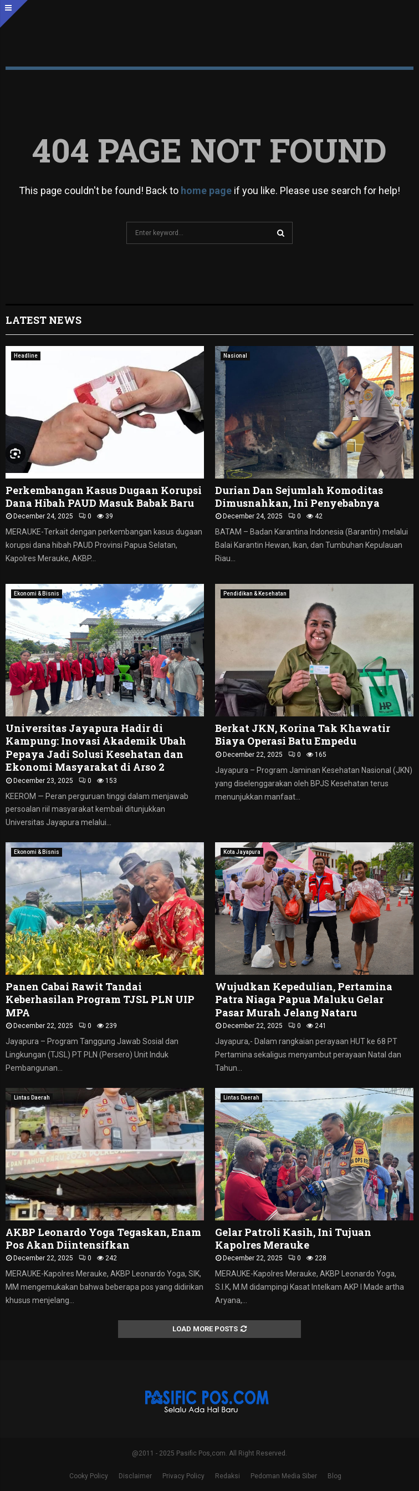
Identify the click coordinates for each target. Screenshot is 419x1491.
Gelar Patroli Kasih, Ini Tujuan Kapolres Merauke (293, 1238)
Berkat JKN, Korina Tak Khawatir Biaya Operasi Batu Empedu (302, 734)
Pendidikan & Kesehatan (255, 594)
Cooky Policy (88, 1476)
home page (206, 190)
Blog (334, 1476)
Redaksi (227, 1476)
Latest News (43, 320)
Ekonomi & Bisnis (36, 594)
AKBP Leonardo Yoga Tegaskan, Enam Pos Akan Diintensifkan (103, 1238)
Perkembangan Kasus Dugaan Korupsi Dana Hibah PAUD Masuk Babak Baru (104, 497)
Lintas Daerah (32, 1098)
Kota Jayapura (241, 852)
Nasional (235, 356)
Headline (26, 356)
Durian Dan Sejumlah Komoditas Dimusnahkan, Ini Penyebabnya (299, 497)
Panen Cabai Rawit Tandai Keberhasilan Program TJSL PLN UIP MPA (100, 999)
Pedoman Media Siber (284, 1476)
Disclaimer (135, 1476)
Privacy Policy (183, 1476)
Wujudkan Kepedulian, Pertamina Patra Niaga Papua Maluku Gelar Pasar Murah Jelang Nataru (303, 999)
